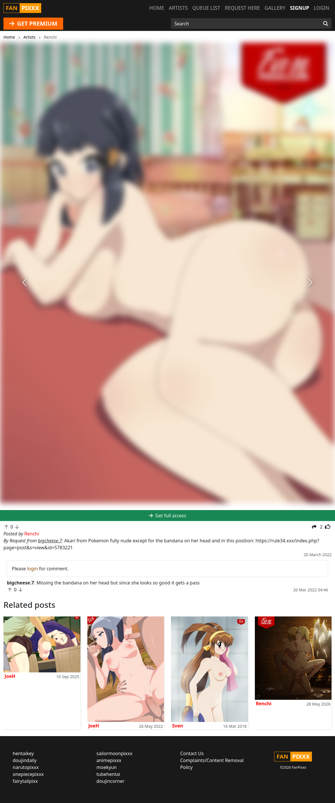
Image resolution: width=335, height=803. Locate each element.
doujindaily (25, 760)
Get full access (167, 515)
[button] (25, 283)
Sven (177, 726)
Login (321, 8)
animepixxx (109, 760)
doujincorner (111, 781)
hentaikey (23, 753)
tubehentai (108, 774)
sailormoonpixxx (115, 753)
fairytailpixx (25, 781)
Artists (178, 8)
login (32, 568)
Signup (299, 8)
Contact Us (192, 753)
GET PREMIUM (33, 23)
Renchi (264, 703)
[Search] (326, 23)
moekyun (107, 767)
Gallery (275, 8)
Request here (242, 8)
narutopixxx (26, 767)
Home (156, 8)
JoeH (10, 676)
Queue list (206, 8)
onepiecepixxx (28, 774)
